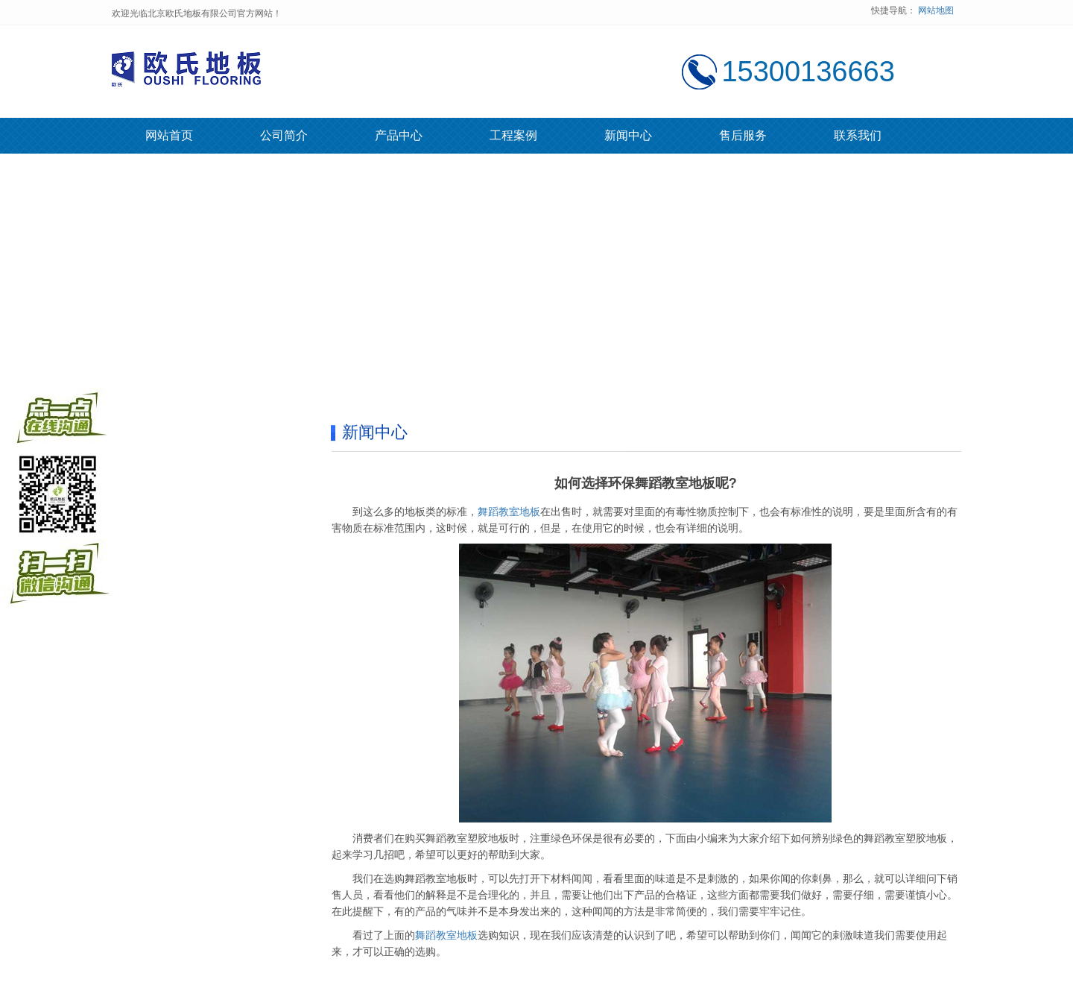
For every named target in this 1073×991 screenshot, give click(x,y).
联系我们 (857, 135)
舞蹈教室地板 (509, 511)
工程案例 (513, 135)
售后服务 (743, 135)
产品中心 (398, 135)
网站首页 (169, 135)
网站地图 (936, 10)
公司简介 (284, 135)
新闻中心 (628, 135)
